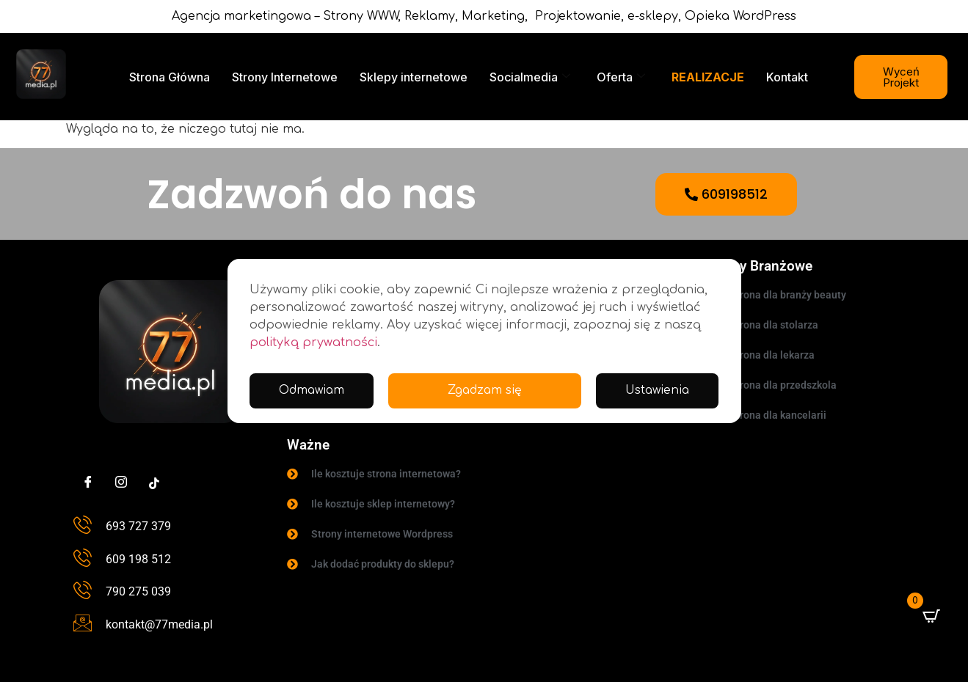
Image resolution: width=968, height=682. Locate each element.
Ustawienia (516, 390)
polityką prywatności (313, 342)
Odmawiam (656, 390)
